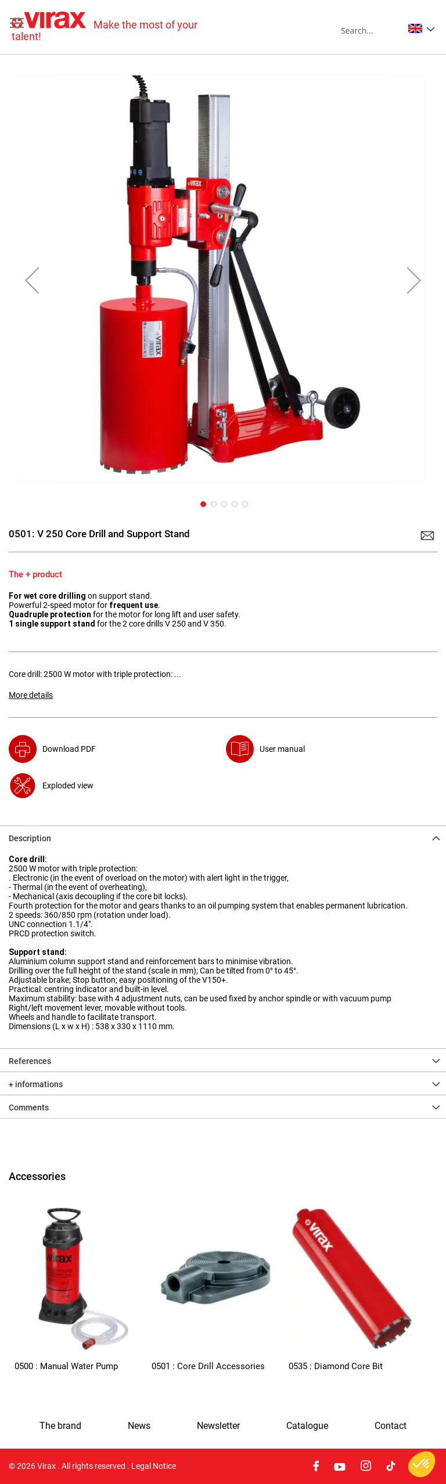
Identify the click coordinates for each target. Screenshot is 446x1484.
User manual (282, 749)
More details (31, 695)
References (30, 1061)
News (139, 1426)
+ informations (36, 1084)
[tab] (223, 837)
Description (30, 838)
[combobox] (372, 30)
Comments (29, 1107)
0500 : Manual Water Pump (66, 1366)
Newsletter (218, 1426)
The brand (60, 1426)
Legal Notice (153, 1466)
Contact (391, 1426)
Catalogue (307, 1426)
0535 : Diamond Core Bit (336, 1366)
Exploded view (67, 785)
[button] (421, 28)
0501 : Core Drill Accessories (208, 1366)
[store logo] (117, 27)
